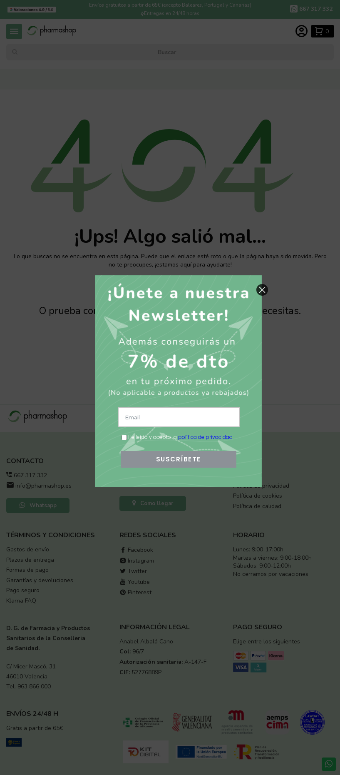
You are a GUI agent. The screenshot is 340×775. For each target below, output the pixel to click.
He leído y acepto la (177, 437)
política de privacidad (205, 437)
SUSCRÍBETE (178, 459)
